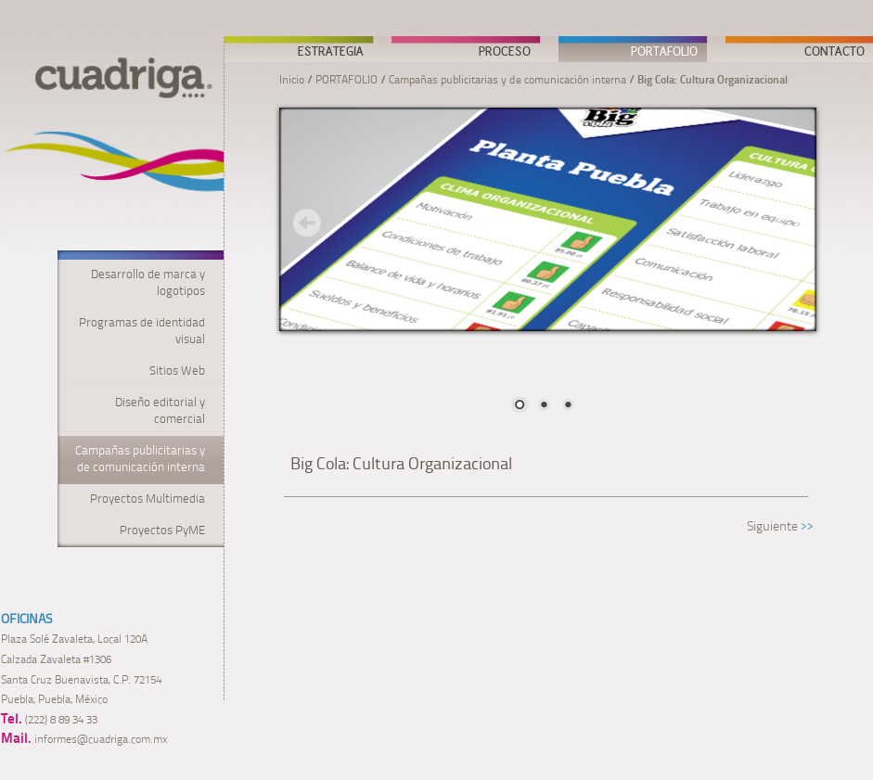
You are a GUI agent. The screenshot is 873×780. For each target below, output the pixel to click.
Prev (307, 223)
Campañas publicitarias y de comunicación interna (507, 80)
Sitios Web (177, 371)
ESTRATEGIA (331, 51)
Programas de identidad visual (142, 331)
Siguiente (772, 527)
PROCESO (505, 51)
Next (788, 223)
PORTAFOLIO (664, 51)
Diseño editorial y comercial (160, 411)
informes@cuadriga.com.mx (100, 740)
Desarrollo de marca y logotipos (148, 283)
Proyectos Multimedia (147, 499)
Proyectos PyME (162, 531)
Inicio (291, 80)
